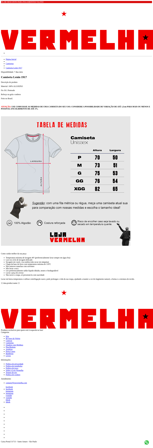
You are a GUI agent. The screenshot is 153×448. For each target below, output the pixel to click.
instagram (9, 391)
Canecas (9, 341)
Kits (7, 336)
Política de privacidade (14, 364)
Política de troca (12, 368)
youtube (9, 396)
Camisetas (10, 64)
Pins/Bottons (11, 347)
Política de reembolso (14, 366)
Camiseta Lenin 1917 (14, 68)
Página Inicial (11, 59)
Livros (8, 356)
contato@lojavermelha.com (16, 383)
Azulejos (9, 349)
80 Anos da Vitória (13, 338)
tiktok (8, 400)
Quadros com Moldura (14, 345)
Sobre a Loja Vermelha (14, 370)
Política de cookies (13, 375)
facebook (9, 387)
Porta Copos (10, 351)
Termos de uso (11, 373)
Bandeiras (9, 354)
